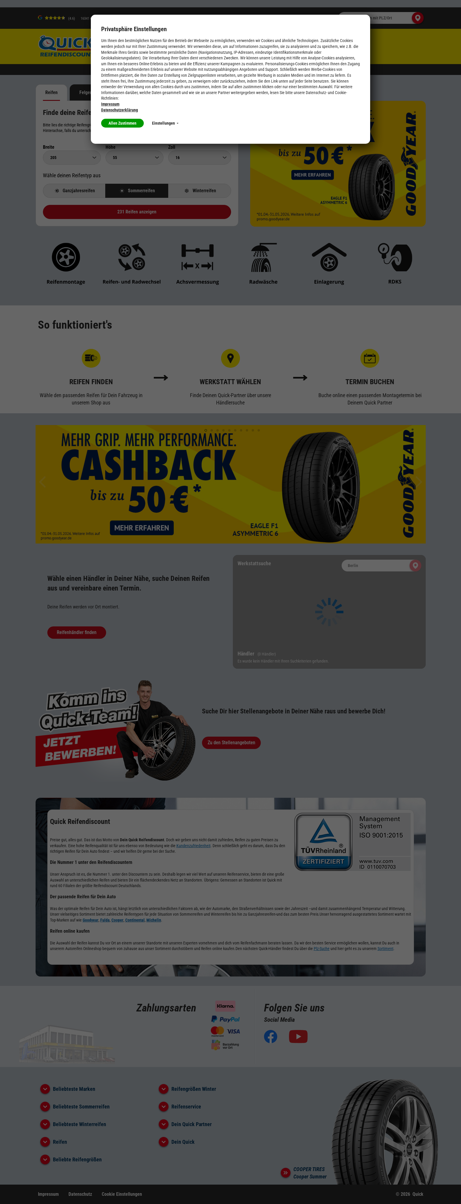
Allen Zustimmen (122, 123)
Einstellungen (165, 123)
